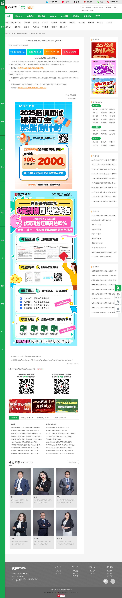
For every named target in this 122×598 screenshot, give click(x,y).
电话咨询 (118, 297)
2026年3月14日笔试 (52, 52)
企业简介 (109, 571)
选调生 (26, 33)
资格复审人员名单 (43, 418)
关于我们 (98, 16)
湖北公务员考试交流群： (32, 369)
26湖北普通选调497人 (17, 52)
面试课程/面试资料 (70, 52)
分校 (8, 16)
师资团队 (75, 16)
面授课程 (91, 10)
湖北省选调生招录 (60, 418)
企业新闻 (92, 571)
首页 (13, 33)
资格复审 (34, 33)
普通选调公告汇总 (35, 52)
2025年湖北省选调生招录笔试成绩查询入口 (31, 68)
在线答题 (64, 16)
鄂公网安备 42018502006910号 (67, 592)
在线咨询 (118, 290)
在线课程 (58, 573)
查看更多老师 (72, 462)
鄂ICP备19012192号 (50, 592)
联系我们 (109, 576)
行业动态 (92, 573)
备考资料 (53, 16)
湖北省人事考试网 (27, 418)
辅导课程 (30, 16)
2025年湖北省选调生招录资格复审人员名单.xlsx (32, 88)
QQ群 (118, 311)
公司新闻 (87, 16)
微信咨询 (118, 304)
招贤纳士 (109, 573)
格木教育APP (53, 2)
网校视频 (41, 16)
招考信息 (18, 16)
